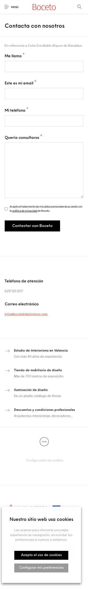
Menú (15, 7)
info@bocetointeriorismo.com (26, 314)
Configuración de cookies (44, 460)
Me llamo (15, 56)
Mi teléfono (16, 110)
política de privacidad (24, 210)
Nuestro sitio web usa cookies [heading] (41, 520)
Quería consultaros (23, 137)
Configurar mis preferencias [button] (41, 568)
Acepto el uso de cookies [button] (41, 555)
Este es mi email (20, 83)
